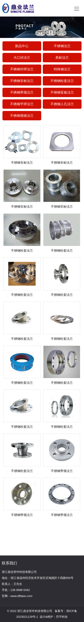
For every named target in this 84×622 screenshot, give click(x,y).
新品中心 (21, 46)
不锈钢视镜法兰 (22, 115)
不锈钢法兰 (62, 46)
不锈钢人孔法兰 (62, 104)
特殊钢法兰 (62, 69)
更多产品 (38, 530)
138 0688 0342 (20, 590)
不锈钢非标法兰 (22, 81)
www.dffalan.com (21, 596)
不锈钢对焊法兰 (22, 69)
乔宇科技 (62, 616)
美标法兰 (62, 57)
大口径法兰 (21, 57)
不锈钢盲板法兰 (62, 92)
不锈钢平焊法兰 (22, 104)
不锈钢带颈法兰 (22, 92)
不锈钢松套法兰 (62, 81)
